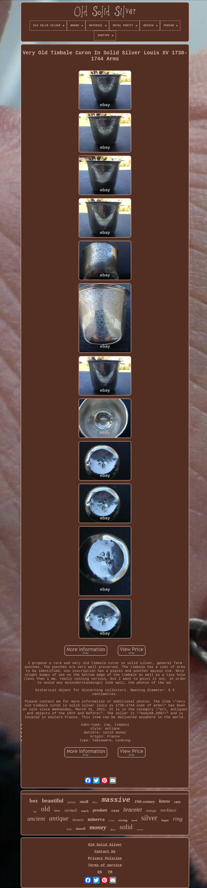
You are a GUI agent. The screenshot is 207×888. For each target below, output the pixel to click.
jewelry (140, 829)
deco (94, 802)
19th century (144, 801)
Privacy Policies (105, 858)
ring (178, 818)
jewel (134, 820)
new (57, 810)
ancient (36, 818)
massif (80, 829)
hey (35, 811)
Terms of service (105, 865)
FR (110, 872)
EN (99, 872)
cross (111, 820)
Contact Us (105, 851)
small (84, 802)
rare (177, 802)
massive (116, 800)
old (45, 809)
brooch (78, 820)
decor (113, 829)
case (115, 811)
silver (149, 818)
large (69, 829)
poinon (71, 802)
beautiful (53, 801)
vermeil (70, 810)
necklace (168, 810)
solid (126, 827)
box (33, 801)
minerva (96, 819)
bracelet (132, 810)
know (164, 801)
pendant (100, 810)
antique (59, 818)
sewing (122, 820)
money (98, 827)
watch (85, 811)
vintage (151, 811)
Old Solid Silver (105, 845)
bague (165, 820)
